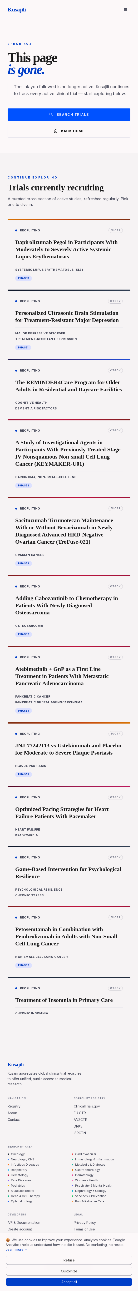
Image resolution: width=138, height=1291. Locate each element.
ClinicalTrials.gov (87, 1106)
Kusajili (17, 9)
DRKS (78, 1126)
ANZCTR (80, 1120)
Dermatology (83, 1175)
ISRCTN (80, 1133)
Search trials (69, 114)
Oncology (16, 1154)
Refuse (69, 1260)
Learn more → (17, 1249)
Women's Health (85, 1180)
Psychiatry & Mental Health (92, 1185)
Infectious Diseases (23, 1164)
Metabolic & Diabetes (88, 1164)
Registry (14, 1106)
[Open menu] (125, 9)
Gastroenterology (86, 1170)
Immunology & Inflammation (93, 1159)
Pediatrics (16, 1185)
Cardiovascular (84, 1154)
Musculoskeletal (21, 1191)
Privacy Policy (85, 1222)
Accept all (69, 1282)
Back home (69, 131)
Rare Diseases (19, 1180)
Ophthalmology (20, 1201)
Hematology (18, 1175)
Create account (20, 1229)
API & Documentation (24, 1222)
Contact (14, 1120)
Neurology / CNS (21, 1159)
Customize (69, 1271)
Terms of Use (84, 1229)
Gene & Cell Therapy (24, 1196)
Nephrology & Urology (89, 1191)
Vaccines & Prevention (89, 1196)
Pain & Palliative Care (88, 1201)
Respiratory (17, 1170)
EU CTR (80, 1113)
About (12, 1113)
